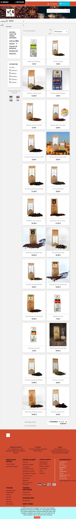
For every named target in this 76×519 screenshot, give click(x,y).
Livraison (25, 462)
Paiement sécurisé (28, 471)
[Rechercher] (58, 11)
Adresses (42, 473)
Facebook (8, 435)
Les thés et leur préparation (11, 491)
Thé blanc (9, 501)
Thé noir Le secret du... (58, 412)
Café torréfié (14, 41)
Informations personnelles (43, 463)
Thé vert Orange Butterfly (34, 284)
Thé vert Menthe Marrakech (58, 157)
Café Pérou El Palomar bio (34, 252)
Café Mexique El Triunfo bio (34, 316)
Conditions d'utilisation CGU (28, 468)
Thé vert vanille (58, 61)
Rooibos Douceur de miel (34, 125)
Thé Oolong (9, 504)
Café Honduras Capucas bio (58, 284)
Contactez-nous (27, 476)
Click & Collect (10, 464)
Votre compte (45, 460)
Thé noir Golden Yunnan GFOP (34, 157)
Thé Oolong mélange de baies (34, 189)
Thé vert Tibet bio (58, 189)
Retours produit (44, 466)
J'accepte (37, 517)
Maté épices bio (58, 316)
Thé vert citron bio (58, 380)
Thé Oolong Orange (58, 252)
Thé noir (8, 497)
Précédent (53, 422)
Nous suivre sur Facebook (28, 483)
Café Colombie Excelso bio (58, 348)
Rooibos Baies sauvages (58, 125)
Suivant (64, 424)
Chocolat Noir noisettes (58, 93)
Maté (24, 506)
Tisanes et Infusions (13, 47)
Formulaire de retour (29, 473)
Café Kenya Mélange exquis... (34, 412)
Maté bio (12, 54)
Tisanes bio (26, 492)
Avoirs (41, 471)
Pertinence (61, 31)
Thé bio (12, 44)
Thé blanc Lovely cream (34, 93)
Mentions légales (28, 464)
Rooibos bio (13, 51)
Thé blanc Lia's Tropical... (34, 221)
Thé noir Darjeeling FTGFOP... (34, 380)
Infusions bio (27, 494)
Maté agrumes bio (34, 348)
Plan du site (26, 478)
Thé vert (8, 499)
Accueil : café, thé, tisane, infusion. (13, 35)
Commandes (43, 468)
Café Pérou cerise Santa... (58, 221)
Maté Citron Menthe (34, 61)
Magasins (26, 480)
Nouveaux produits (12, 466)
